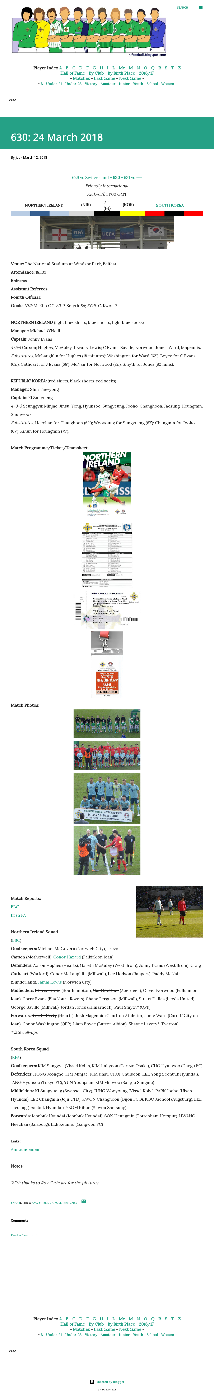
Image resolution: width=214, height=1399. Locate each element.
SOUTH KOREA (169, 205)
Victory (91, 84)
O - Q (149, 67)
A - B (63, 67)
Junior (124, 84)
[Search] (182, 7)
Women (167, 84)
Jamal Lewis (50, 982)
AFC (34, 1203)
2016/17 (146, 73)
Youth (138, 84)
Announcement (26, 1149)
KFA (16, 1057)
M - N (134, 67)
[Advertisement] (107, 1280)
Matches (81, 78)
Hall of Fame (72, 73)
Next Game (130, 78)
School (152, 84)
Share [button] (15, 1203)
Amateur (108, 84)
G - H (98, 67)
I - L (111, 67)
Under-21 (54, 84)
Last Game (104, 78)
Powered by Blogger (107, 1382)
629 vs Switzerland (90, 177)
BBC (15, 906)
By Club (96, 73)
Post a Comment (24, 1235)
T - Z (176, 67)
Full (58, 1203)
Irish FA (18, 915)
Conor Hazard (67, 956)
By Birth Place (121, 73)
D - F (84, 67)
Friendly (46, 1203)
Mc (122, 67)
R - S (162, 67)
